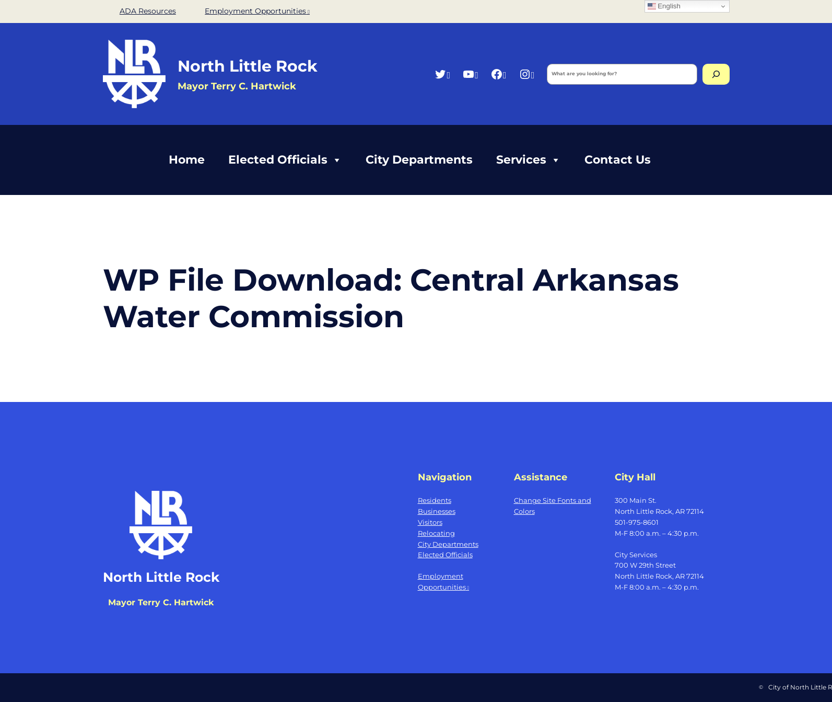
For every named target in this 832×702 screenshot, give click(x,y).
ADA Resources (148, 11)
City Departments (419, 160)
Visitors (430, 522)
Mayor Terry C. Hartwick (237, 86)
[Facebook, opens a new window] (498, 74)
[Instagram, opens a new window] (527, 74)
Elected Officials (285, 160)
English (664, 6)
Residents (434, 500)
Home (187, 160)
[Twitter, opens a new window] (442, 74)
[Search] (716, 74)
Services (528, 160)
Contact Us (617, 160)
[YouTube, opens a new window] (470, 74)
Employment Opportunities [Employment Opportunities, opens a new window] (257, 11)
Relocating (436, 533)
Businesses (436, 511)
